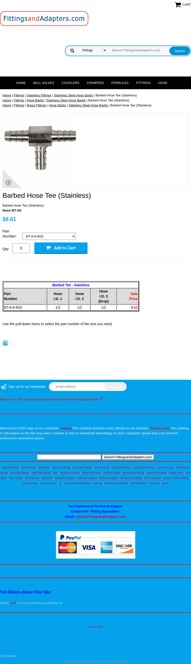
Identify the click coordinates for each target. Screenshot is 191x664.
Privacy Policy (95, 626)
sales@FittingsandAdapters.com (101, 516)
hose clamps (16, 478)
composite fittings (121, 467)
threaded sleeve (139, 483)
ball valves (44, 467)
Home (21, 83)
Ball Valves (43, 83)
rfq (60, 483)
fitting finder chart (91, 472)
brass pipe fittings (82, 467)
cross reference (165, 467)
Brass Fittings (37, 105)
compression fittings (144, 467)
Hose (162, 83)
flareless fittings (111, 472)
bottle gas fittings (61, 467)
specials (98, 483)
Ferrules (120, 83)
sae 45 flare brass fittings (77, 483)
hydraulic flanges (108, 478)
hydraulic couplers (87, 478)
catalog (65, 428)
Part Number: (10, 233)
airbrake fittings (10, 467)
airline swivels (28, 467)
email (13, 603)
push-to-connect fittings (176, 478)
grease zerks (176, 472)
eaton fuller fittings (41, 472)
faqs (55, 472)
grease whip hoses (156, 472)
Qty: (5, 249)
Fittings (143, 83)
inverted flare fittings (131, 478)
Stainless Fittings (39, 95)
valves (164, 483)
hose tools (47, 478)
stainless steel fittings (116, 483)
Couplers (71, 83)
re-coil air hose (49, 483)
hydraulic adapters (65, 478)
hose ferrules (32, 478)
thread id (154, 483)
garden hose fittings (133, 472)
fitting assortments (70, 472)
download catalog (19, 472)
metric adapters (152, 478)
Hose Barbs (35, 100)
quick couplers (31, 483)
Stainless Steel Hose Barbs (73, 95)
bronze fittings (101, 467)
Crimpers (95, 83)
